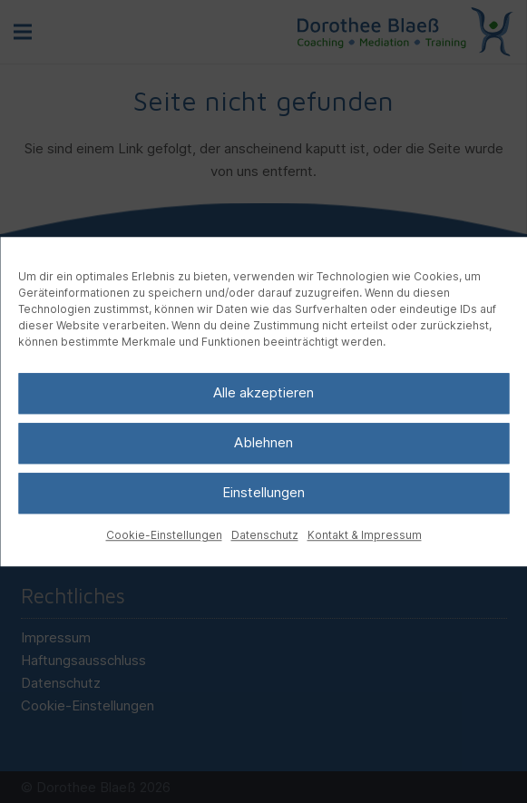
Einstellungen (263, 492)
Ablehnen (263, 442)
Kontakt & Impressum (364, 535)
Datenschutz (264, 535)
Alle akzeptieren (263, 392)
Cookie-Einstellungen (164, 535)
